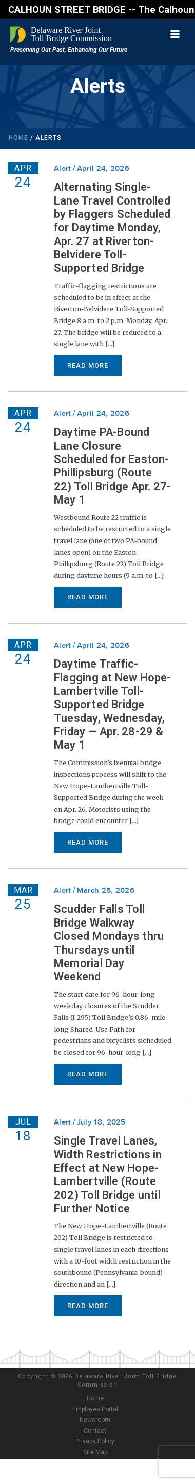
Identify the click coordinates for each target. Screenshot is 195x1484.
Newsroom (95, 1419)
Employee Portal (95, 1409)
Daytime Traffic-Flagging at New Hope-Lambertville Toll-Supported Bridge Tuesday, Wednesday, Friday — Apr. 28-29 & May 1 (112, 704)
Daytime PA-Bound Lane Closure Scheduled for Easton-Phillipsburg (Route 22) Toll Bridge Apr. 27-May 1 (112, 466)
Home (18, 138)
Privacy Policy (94, 1441)
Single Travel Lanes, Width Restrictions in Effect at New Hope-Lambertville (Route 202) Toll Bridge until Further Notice (108, 1174)
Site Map (95, 1452)
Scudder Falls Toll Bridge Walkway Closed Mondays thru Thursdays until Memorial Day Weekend (109, 943)
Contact (95, 1430)
